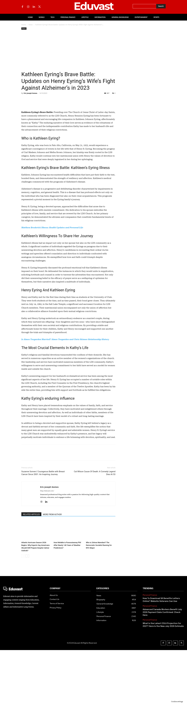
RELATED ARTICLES (31, 567)
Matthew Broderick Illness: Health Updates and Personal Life (52, 280)
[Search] (161, 6)
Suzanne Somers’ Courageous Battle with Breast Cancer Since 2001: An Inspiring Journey (43, 525)
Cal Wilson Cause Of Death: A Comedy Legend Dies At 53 (94, 525)
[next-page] (27, 609)
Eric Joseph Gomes (30, 93)
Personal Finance (150, 648)
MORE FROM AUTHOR (52, 567)
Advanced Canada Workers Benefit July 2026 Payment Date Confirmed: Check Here (162, 665)
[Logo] (23, 642)
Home (23, 25)
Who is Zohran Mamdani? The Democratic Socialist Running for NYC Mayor (99, 598)
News (31, 25)
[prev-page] (23, 609)
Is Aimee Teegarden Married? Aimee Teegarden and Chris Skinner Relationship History (65, 392)
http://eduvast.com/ (47, 544)
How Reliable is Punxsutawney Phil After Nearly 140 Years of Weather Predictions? (67, 598)
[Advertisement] (68, 51)
